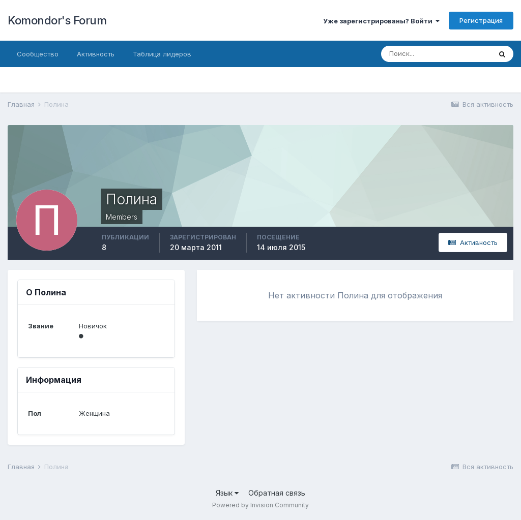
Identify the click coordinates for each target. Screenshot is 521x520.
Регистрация (481, 20)
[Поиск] (436, 54)
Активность (95, 54)
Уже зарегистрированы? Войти (381, 21)
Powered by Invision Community (260, 505)
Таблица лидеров (162, 54)
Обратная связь (276, 492)
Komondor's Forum (57, 20)
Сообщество (38, 54)
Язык (227, 492)
